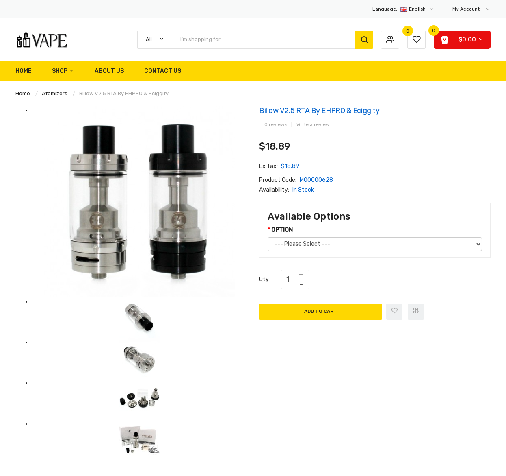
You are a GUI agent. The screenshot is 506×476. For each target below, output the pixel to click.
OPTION (282, 230)
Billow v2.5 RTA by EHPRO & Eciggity (124, 93)
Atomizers (54, 93)
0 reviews (275, 124)
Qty (264, 279)
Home (22, 93)
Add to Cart (320, 311)
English (403, 9)
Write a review (313, 124)
